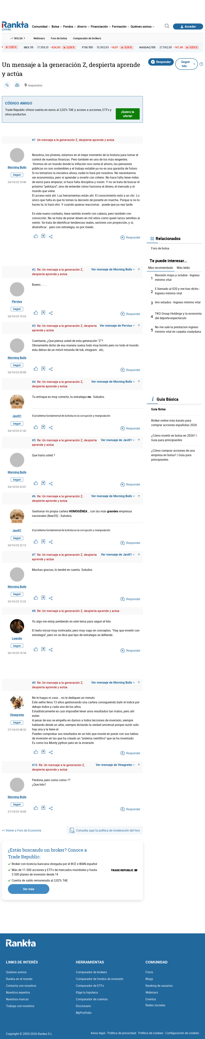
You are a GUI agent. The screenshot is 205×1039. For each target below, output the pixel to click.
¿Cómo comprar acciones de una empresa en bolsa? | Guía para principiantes (173, 455)
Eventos (151, 999)
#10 (34, 765)
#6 (34, 496)
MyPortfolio (83, 1013)
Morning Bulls (17, 167)
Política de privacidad (121, 1033)
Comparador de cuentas (92, 999)
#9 (34, 682)
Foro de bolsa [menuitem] (59, 38)
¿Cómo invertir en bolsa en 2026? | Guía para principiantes (174, 437)
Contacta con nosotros (21, 986)
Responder (161, 62)
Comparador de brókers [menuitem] (87, 38)
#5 (34, 440)
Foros (149, 972)
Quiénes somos (16, 972)
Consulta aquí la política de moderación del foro (104, 830)
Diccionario (83, 1006)
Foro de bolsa (160, 248)
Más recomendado (160, 268)
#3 (34, 325)
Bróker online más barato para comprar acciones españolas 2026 (174, 422)
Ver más (28, 889)
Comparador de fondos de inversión (99, 979)
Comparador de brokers (91, 972)
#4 (34, 381)
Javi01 (16, 416)
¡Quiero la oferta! (127, 114)
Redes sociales (155, 1005)
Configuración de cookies (182, 1033)
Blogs (149, 979)
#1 (34, 140)
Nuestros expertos (18, 992)
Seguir (17, 174)
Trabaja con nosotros (20, 1006)
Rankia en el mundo (19, 979)
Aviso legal (98, 1033)
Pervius (17, 301)
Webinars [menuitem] (39, 38)
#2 (34, 269)
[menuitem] (41, 26)
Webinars (152, 992)
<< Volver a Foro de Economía (21, 830)
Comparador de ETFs (90, 986)
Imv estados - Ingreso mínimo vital (177, 302)
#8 (34, 611)
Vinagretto (17, 715)
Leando (17, 638)
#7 (34, 554)
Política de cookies (150, 1033)
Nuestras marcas (17, 999)
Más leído (183, 268)
